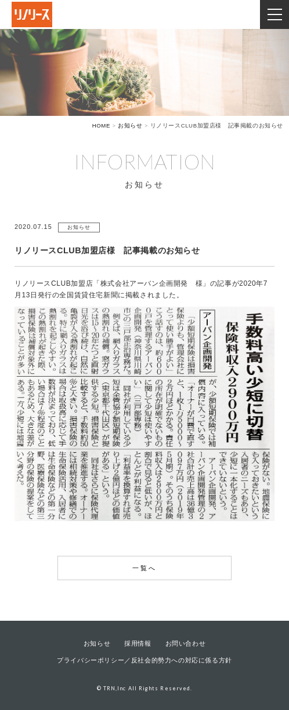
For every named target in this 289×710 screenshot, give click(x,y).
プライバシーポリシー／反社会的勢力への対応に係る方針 (144, 660)
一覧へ (144, 568)
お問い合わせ (185, 643)
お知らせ (97, 643)
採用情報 (137, 643)
